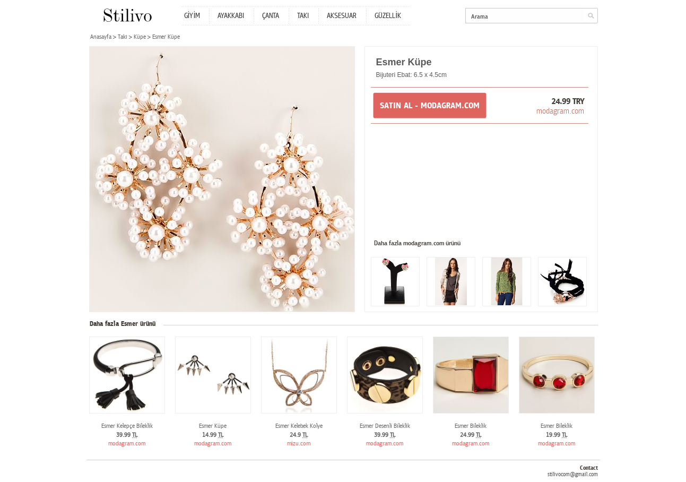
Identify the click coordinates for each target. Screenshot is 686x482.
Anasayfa (100, 36)
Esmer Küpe (213, 426)
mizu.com (298, 443)
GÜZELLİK (388, 16)
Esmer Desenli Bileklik (385, 426)
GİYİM (192, 16)
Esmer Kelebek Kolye (299, 426)
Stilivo (127, 15)
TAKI (303, 16)
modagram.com (560, 111)
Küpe (140, 36)
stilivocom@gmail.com (573, 474)
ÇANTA (270, 16)
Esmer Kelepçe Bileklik (127, 426)
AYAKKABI (231, 16)
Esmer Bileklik (471, 426)
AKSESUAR (342, 16)
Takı (122, 36)
